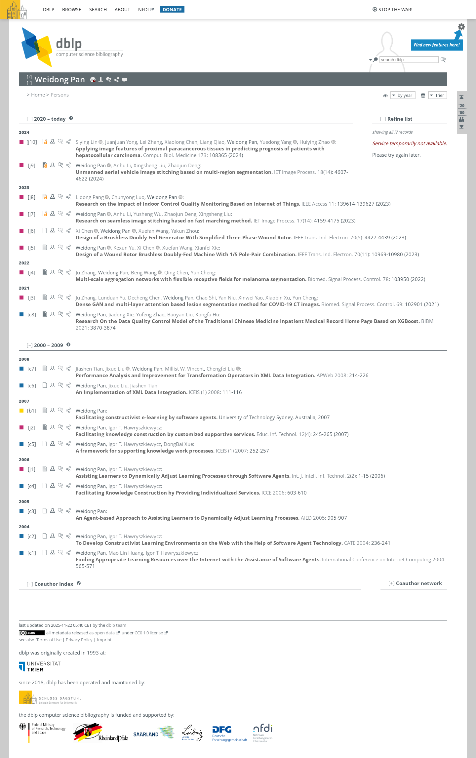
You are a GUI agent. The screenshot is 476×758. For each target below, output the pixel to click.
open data (105, 633)
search (98, 9)
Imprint (104, 640)
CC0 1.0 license (149, 633)
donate (172, 9)
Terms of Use (48, 640)
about (122, 9)
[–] (383, 118)
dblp (48, 9)
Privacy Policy (79, 640)
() (303, 172)
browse (71, 9)
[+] (391, 583)
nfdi (143, 9)
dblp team (116, 625)
